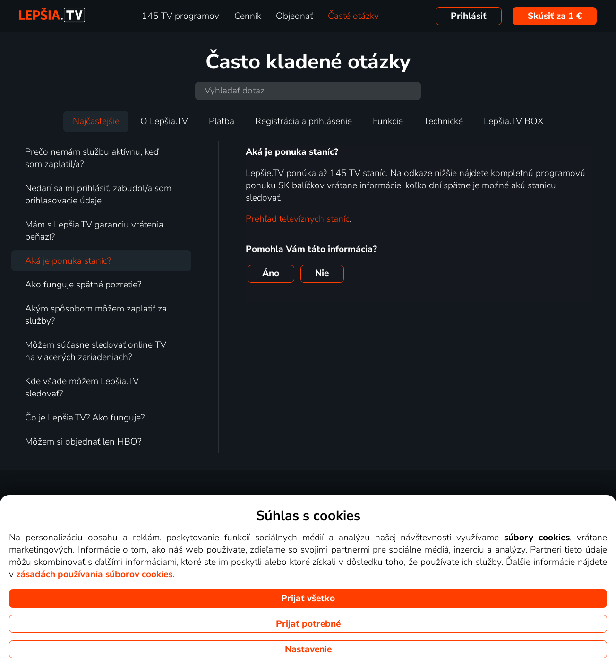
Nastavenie (308, 649)
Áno (270, 273)
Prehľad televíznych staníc (298, 219)
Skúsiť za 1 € (555, 16)
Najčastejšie (96, 121)
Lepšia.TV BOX (513, 121)
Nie (322, 273)
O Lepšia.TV (164, 121)
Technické (443, 121)
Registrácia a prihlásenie (303, 121)
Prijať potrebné (308, 624)
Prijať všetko (308, 598)
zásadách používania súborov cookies (94, 574)
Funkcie (388, 121)
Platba (221, 121)
